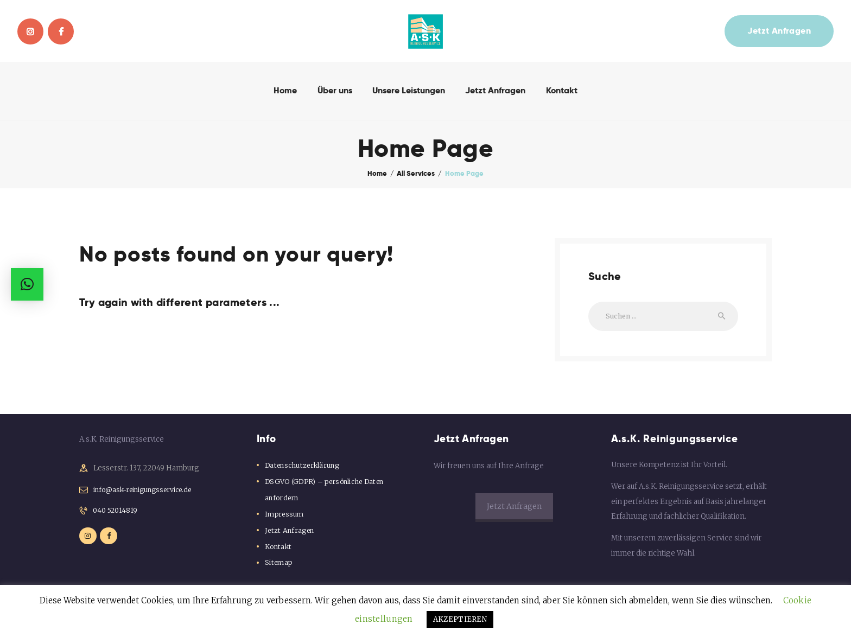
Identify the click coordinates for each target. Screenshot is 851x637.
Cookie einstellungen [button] (792, 600)
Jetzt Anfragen (290, 533)
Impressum (285, 516)
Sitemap (279, 565)
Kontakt (279, 549)
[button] (27, 284)
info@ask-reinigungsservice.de (147, 493)
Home (377, 173)
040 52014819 (116, 514)
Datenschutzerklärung (304, 468)
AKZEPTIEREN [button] (425, 619)
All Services (416, 173)
